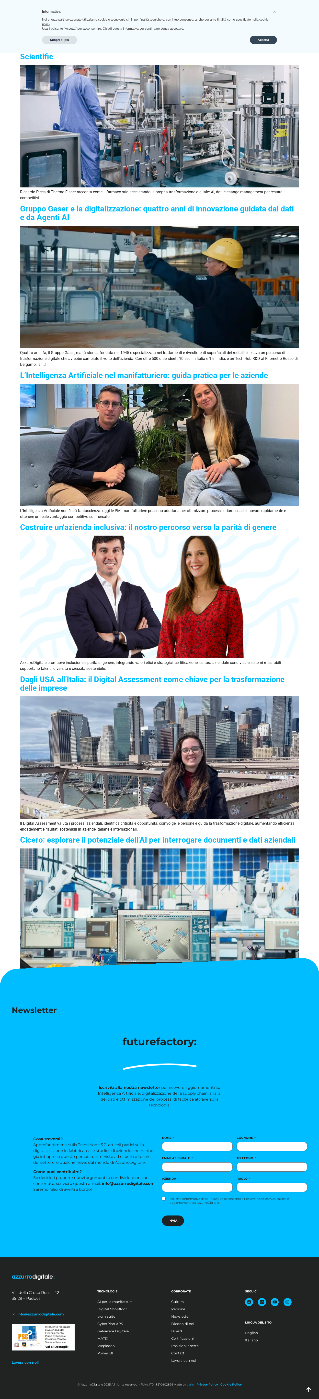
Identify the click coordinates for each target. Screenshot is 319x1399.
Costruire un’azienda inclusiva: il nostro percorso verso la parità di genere (148, 527)
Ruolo (243, 1179)
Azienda (170, 1179)
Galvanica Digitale (113, 1331)
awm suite (106, 1316)
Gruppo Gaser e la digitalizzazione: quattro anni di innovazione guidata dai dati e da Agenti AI (157, 213)
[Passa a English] (268, 1333)
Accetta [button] (263, 1386)
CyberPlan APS (110, 1324)
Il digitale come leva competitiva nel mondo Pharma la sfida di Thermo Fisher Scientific (155, 52)
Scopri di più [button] (59, 1386)
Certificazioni (182, 1338)
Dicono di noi (182, 1324)
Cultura (177, 1302)
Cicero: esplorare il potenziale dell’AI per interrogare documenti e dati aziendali (157, 840)
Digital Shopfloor (112, 1309)
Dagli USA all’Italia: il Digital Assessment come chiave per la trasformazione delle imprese (152, 684)
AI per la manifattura (115, 1302)
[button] (274, 1358)
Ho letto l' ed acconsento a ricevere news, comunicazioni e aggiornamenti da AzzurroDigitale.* (229, 1200)
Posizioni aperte (265, 18)
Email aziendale (177, 1158)
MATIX (102, 1338)
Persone (178, 1309)
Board (176, 1331)
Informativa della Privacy (201, 1199)
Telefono (246, 1158)
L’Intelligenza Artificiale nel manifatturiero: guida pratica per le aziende (144, 375)
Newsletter (180, 1316)
